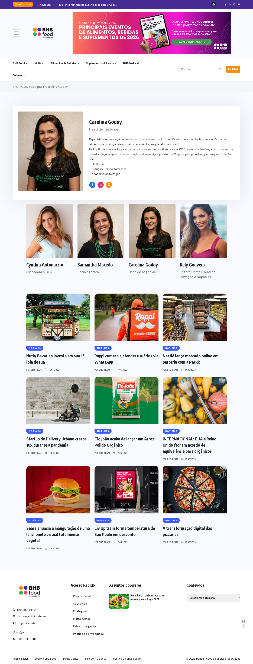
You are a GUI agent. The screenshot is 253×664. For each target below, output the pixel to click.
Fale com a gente (84, 625)
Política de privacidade (88, 633)
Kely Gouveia (192, 265)
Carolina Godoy (143, 265)
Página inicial (82, 595)
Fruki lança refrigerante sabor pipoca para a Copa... (87, 4)
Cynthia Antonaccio (44, 265)
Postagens (80, 610)
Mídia (37, 63)
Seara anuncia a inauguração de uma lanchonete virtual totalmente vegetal (57, 533)
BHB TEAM (36, 369)
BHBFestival (131, 63)
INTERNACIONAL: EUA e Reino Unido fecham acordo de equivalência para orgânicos (190, 444)
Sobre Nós (80, 602)
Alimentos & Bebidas (64, 63)
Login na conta (24, 622)
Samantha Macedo (95, 265)
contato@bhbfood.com (29, 615)
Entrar (233, 69)
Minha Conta (81, 617)
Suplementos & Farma (100, 63)
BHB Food (19, 63)
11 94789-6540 (24, 609)
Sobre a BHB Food (45, 657)
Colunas (17, 75)
